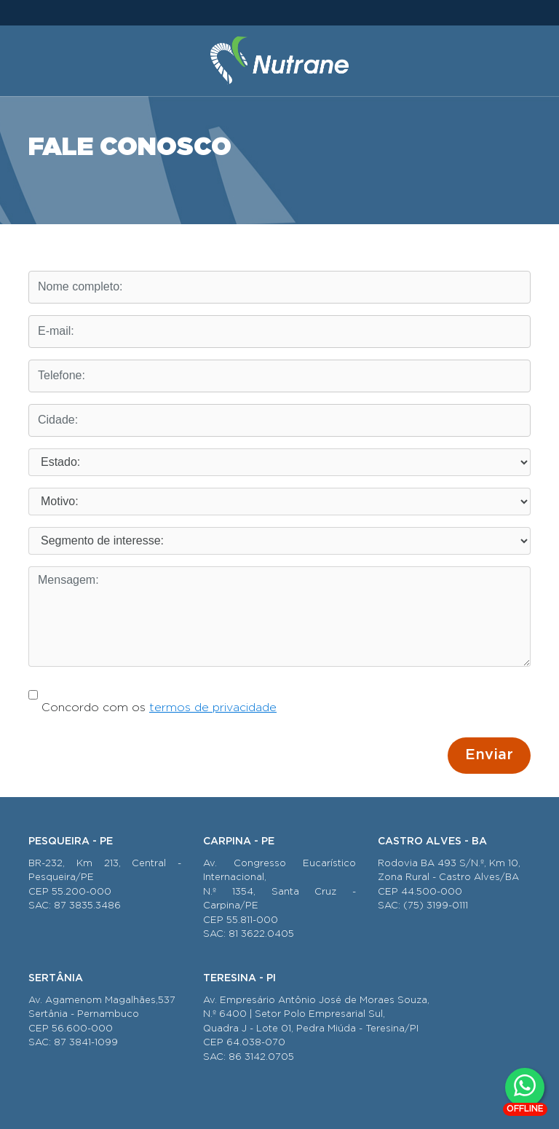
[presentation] (139, 751)
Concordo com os (152, 695)
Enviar (489, 754)
